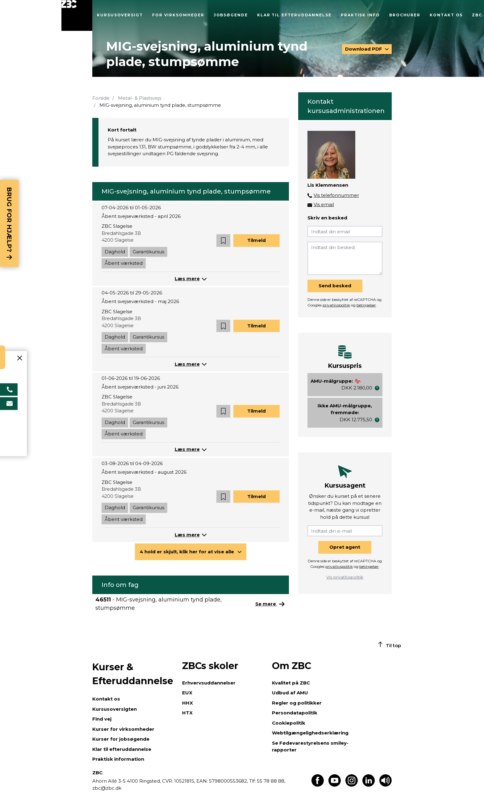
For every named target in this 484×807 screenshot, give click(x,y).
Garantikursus (148, 252)
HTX (187, 713)
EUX (187, 693)
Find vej (101, 719)
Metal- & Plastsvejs (139, 98)
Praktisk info (360, 15)
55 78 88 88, (270, 781)
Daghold (115, 252)
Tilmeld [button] (256, 240)
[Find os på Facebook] (317, 785)
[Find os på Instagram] (351, 785)
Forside (101, 98)
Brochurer (404, 15)
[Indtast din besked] (344, 258)
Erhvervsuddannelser (209, 683)
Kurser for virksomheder (123, 729)
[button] (223, 240)
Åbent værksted (124, 263)
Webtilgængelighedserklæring (310, 733)
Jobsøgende (231, 15)
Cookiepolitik (288, 723)
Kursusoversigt (120, 15)
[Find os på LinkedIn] (368, 785)
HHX (187, 703)
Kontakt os (446, 15)
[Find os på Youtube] (334, 785)
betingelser (366, 305)
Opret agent (344, 547)
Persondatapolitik (294, 713)
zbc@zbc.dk (106, 788)
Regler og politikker (297, 703)
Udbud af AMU (290, 693)
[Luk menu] (76, 15)
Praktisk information (118, 759)
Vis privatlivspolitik (344, 577)
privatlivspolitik (336, 305)
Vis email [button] (324, 204)
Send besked (335, 286)
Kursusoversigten (114, 709)
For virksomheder (178, 15)
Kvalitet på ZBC (291, 683)
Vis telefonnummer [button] (336, 195)
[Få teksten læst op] (385, 785)
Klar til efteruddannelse (294, 15)
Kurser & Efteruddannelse (132, 674)
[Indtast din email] (344, 231)
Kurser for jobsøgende (120, 739)
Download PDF (364, 49)
